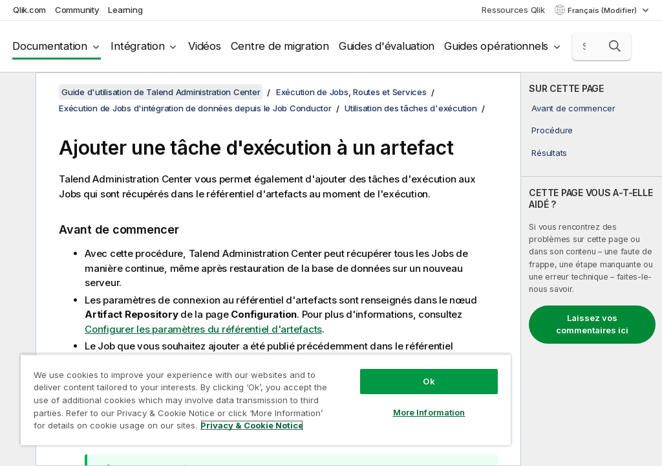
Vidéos (204, 45)
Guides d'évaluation (386, 45)
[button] (615, 45)
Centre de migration (280, 45)
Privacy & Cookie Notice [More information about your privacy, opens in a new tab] (251, 425)
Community (77, 10)
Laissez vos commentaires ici (592, 324)
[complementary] (591, 269)
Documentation (49, 45)
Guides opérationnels (496, 45)
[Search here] (602, 46)
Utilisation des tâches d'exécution (411, 108)
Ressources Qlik (513, 10)
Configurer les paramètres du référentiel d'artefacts (203, 329)
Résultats (549, 153)
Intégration (137, 45)
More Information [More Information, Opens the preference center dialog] (429, 412)
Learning (125, 10)
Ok (428, 381)
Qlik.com (29, 10)
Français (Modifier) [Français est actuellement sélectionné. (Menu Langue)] (603, 10)
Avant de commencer (573, 108)
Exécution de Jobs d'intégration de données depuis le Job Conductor (195, 108)
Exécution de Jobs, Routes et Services (351, 92)
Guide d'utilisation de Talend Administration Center (160, 92)
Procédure (552, 130)
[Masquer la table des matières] (16, 92)
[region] (266, 399)
